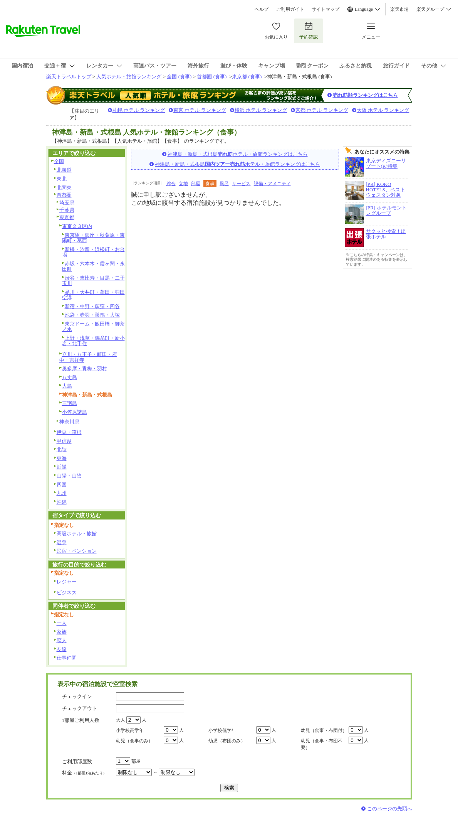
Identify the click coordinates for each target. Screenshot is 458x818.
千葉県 (66, 210)
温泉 (62, 542)
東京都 (66, 217)
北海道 (64, 170)
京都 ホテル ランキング (321, 110)
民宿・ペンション (77, 551)
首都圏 (64, 195)
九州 (62, 493)
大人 (120, 720)
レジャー (67, 582)
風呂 (224, 183)
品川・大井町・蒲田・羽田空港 (93, 295)
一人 (62, 623)
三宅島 (69, 403)
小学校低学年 (222, 730)
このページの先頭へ (389, 808)
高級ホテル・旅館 (77, 533)
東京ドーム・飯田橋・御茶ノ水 (93, 326)
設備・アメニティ (272, 183)
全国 (59, 161)
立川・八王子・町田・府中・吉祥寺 (88, 357)
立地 (183, 183)
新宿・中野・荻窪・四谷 (92, 306)
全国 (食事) (179, 76)
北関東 (64, 188)
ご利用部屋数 (77, 761)
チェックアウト (79, 708)
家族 (62, 632)
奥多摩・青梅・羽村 (84, 368)
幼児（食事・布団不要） (321, 744)
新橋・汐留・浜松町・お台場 (93, 252)
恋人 (62, 640)
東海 (62, 458)
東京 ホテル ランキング (199, 110)
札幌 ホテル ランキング (138, 110)
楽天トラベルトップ (68, 76)
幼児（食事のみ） (134, 741)
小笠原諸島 (74, 412)
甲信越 (64, 441)
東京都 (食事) (247, 76)
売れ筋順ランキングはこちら (365, 95)
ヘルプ (261, 9)
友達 (62, 649)
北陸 (62, 449)
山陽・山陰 (69, 476)
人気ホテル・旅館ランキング (128, 76)
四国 (62, 484)
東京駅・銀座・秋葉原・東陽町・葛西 (93, 238)
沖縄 (62, 502)
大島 (67, 386)
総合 (171, 183)
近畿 (62, 467)
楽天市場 (399, 9)
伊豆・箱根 (69, 432)
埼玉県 (66, 203)
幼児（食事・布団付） (324, 730)
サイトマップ (325, 9)
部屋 (195, 183)
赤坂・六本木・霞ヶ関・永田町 (93, 266)
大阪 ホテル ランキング (383, 110)
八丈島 (69, 377)
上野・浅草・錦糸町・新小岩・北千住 (93, 341)
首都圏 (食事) (211, 76)
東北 (62, 179)
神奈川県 (69, 422)
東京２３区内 (77, 226)
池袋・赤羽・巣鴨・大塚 (92, 315)
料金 (84, 773)
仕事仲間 (67, 658)
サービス (241, 183)
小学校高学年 (130, 730)
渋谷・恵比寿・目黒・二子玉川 (93, 281)
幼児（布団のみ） (226, 741)
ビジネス (67, 592)
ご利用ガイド (290, 9)
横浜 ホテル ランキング (261, 110)
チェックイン (77, 696)
